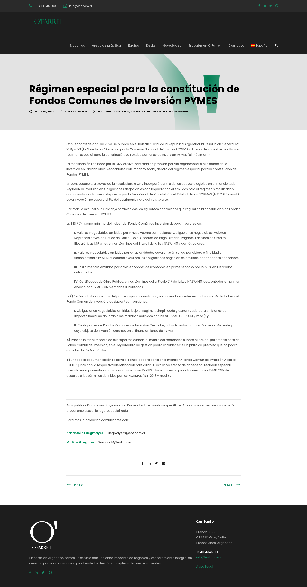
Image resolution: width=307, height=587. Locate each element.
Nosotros (77, 45)
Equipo (133, 45)
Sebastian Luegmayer (146, 111)
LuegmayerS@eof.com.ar (126, 433)
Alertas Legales (76, 111)
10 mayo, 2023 (44, 111)
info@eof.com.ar (80, 6)
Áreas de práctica (106, 45)
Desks (151, 45)
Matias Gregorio (175, 111)
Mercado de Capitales (113, 111)
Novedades (172, 45)
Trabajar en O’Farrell (205, 45)
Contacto (236, 45)
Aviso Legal (204, 566)
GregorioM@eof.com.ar (116, 442)
